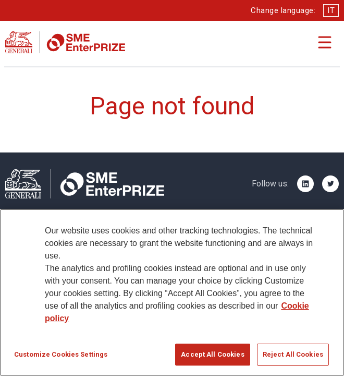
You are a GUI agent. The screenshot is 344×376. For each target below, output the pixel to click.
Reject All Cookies (293, 355)
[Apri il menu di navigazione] (325, 42)
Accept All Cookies (212, 355)
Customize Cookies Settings (60, 355)
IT (331, 10)
